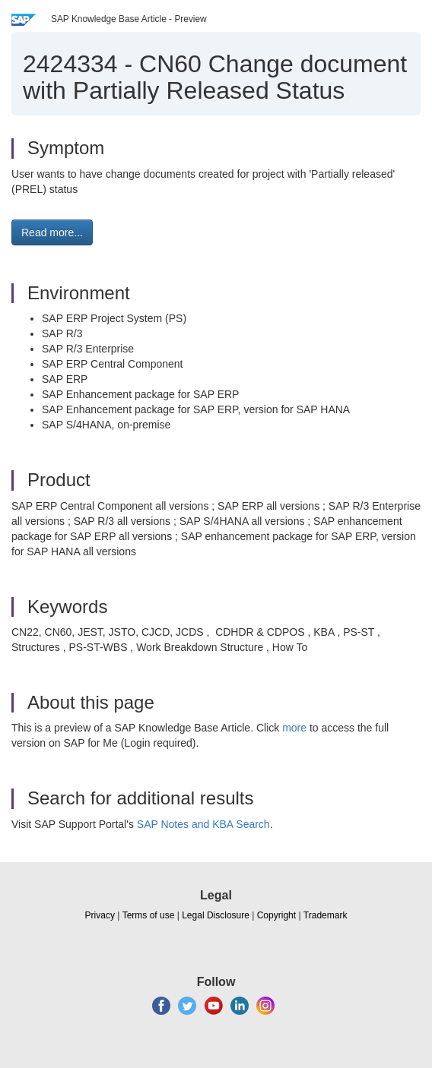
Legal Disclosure (215, 915)
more (294, 728)
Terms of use (148, 915)
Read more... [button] (52, 232)
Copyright (276, 915)
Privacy (100, 915)
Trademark (325, 915)
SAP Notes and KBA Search (203, 824)
